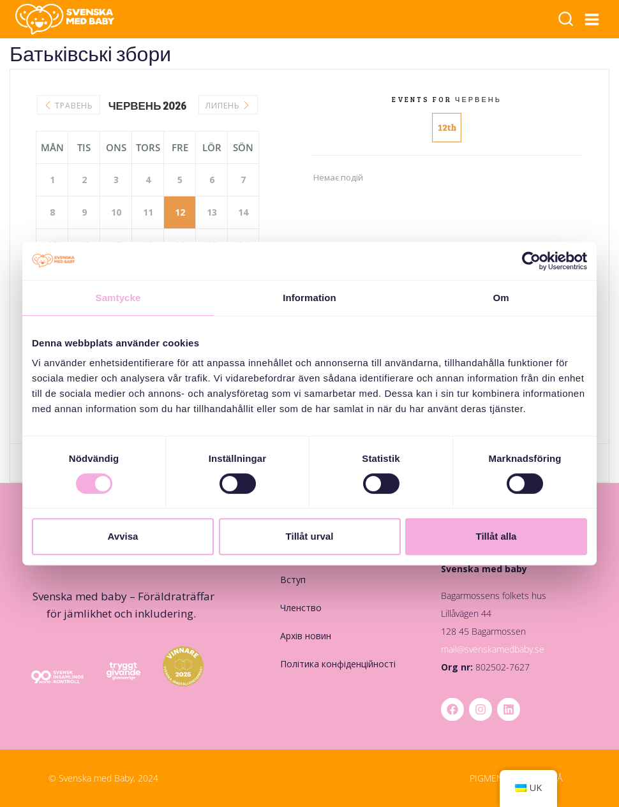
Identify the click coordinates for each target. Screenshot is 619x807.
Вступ (293, 580)
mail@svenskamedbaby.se (492, 649)
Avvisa (123, 536)
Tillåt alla (496, 536)
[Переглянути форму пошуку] (565, 20)
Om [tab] (501, 297)
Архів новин (305, 636)
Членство (301, 608)
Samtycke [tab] (118, 297)
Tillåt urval (310, 536)
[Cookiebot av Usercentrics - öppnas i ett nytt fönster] (531, 260)
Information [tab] (309, 297)
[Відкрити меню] (592, 19)
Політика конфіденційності (338, 664)
